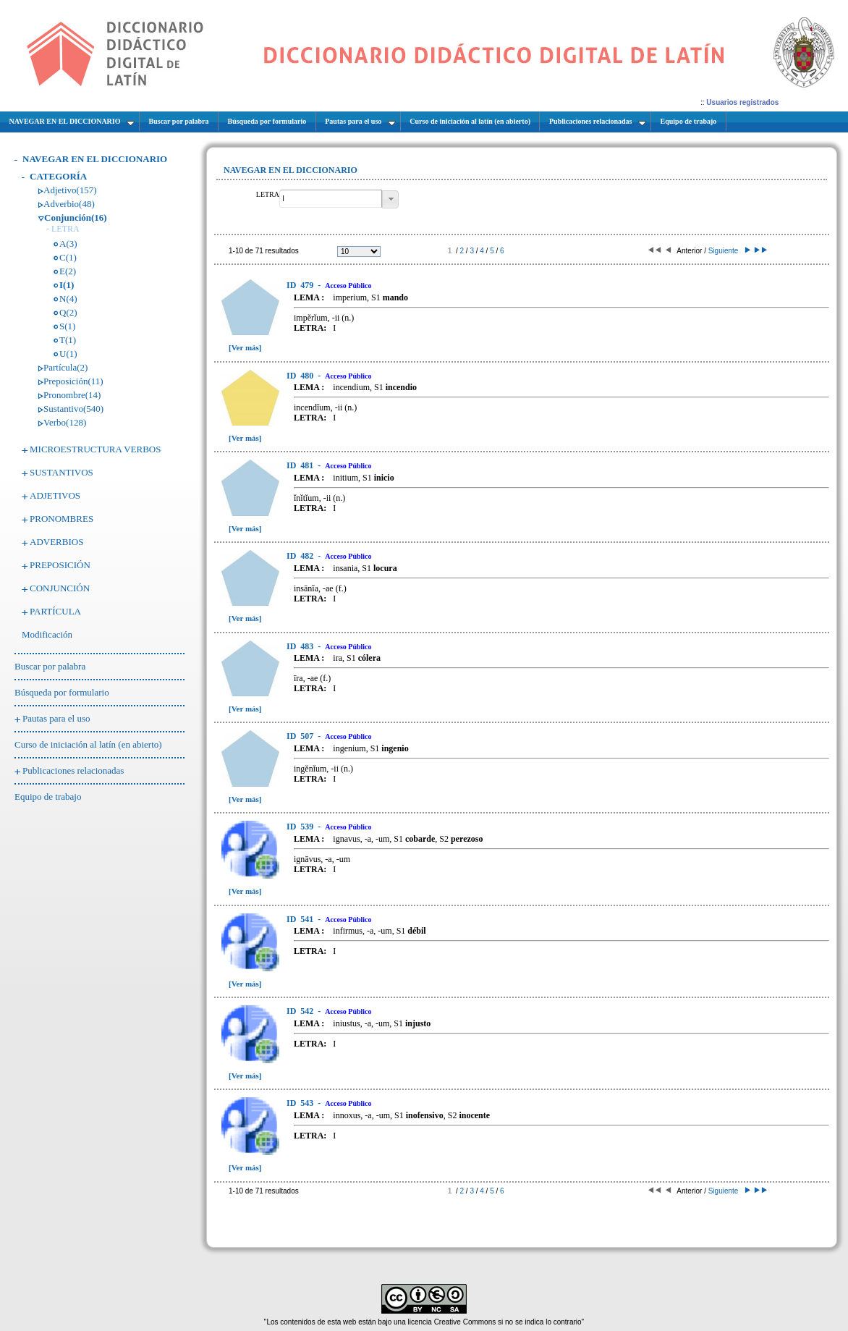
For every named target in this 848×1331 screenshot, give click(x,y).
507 (301, 736)
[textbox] (330, 199)
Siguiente (728, 251)
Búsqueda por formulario (61, 692)
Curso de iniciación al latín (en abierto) (88, 744)
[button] (390, 199)
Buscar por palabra (49, 666)
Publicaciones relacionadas (73, 770)
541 (301, 919)
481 (301, 465)
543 (301, 1103)
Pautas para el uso (56, 718)
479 (301, 285)
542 (301, 1011)
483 (301, 646)
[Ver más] (245, 347)
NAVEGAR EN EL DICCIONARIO (94, 158)
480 (301, 376)
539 (301, 826)
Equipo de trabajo (47, 796)
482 (301, 556)
